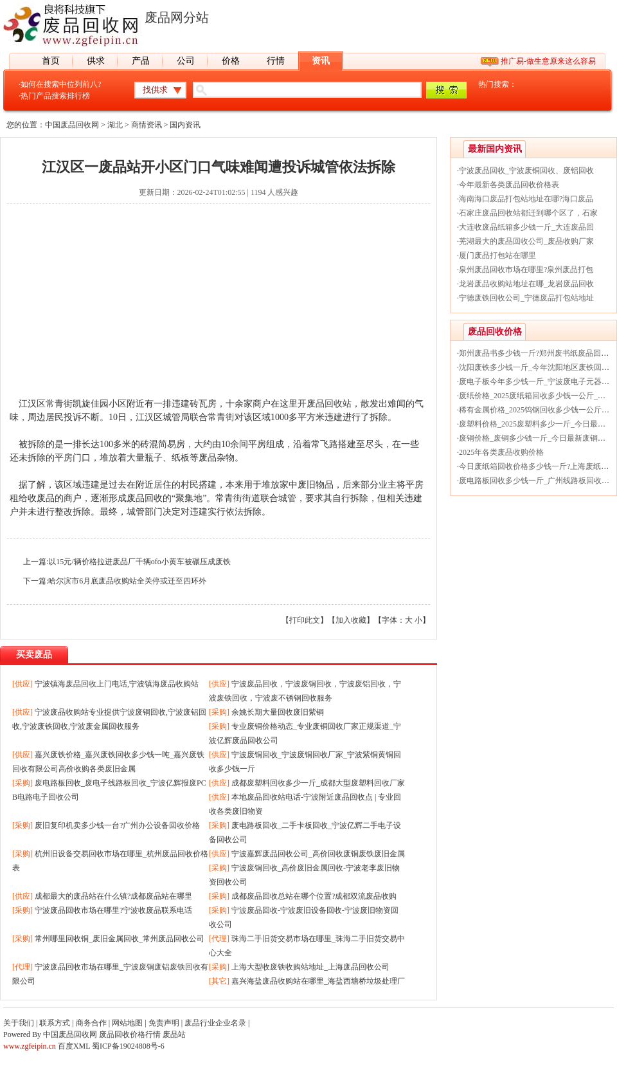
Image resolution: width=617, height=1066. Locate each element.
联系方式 (54, 1022)
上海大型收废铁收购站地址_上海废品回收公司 (310, 966)
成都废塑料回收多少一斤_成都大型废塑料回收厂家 (318, 782)
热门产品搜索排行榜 (55, 95)
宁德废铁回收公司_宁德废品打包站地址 (526, 297)
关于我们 (18, 1022)
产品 (141, 61)
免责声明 (163, 1022)
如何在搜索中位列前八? (61, 84)
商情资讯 (146, 124)
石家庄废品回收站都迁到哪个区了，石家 (528, 212)
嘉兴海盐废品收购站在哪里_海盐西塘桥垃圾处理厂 (318, 981)
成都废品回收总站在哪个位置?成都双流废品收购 (314, 896)
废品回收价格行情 (130, 1034)
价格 (231, 61)
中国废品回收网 (72, 124)
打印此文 (304, 620)
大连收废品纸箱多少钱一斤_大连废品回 (526, 227)
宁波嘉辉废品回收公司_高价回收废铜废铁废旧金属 (318, 853)
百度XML (74, 1046)
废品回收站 (329, 404)
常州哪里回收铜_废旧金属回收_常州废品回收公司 (119, 938)
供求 (96, 61)
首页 (51, 61)
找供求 (155, 90)
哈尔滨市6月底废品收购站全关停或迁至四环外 (127, 580)
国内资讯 (185, 124)
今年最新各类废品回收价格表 (509, 184)
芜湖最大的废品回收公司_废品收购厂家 (526, 241)
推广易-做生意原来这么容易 (548, 61)
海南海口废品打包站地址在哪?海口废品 (526, 198)
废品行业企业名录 (215, 1022)
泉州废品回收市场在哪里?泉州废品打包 (526, 269)
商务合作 (91, 1022)
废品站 (174, 1034)
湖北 (115, 124)
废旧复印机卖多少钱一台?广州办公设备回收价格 (117, 825)
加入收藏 (350, 620)
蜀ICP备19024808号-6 (128, 1046)
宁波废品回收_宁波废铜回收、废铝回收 (526, 170)
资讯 (321, 61)
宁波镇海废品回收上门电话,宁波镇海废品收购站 (117, 683)
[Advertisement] (218, 307)
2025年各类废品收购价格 (501, 452)
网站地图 (127, 1022)
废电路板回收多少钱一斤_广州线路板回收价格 (538, 480)
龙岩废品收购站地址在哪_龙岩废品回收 (526, 283)
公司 (186, 61)
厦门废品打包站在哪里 (497, 255)
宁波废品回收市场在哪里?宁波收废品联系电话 (113, 910)
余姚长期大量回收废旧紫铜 (277, 712)
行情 (276, 61)
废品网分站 (177, 17)
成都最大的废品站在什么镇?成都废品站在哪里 (113, 896)
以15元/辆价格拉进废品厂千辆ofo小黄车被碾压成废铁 (139, 561)
